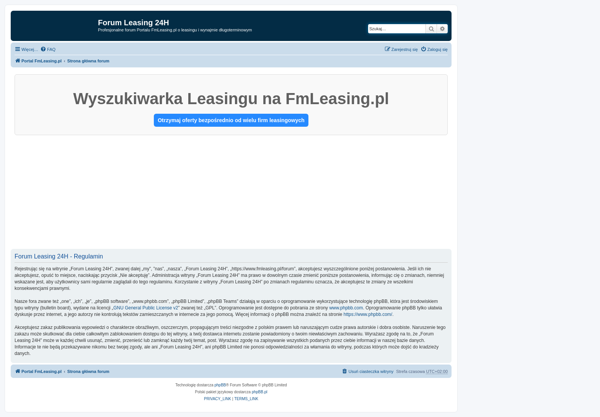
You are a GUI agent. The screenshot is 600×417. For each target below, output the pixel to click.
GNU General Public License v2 (145, 308)
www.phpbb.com (346, 308)
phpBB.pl (259, 392)
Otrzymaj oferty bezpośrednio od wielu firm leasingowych (231, 120)
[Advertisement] (231, 192)
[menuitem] (47, 49)
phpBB (220, 385)
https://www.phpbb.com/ (368, 314)
